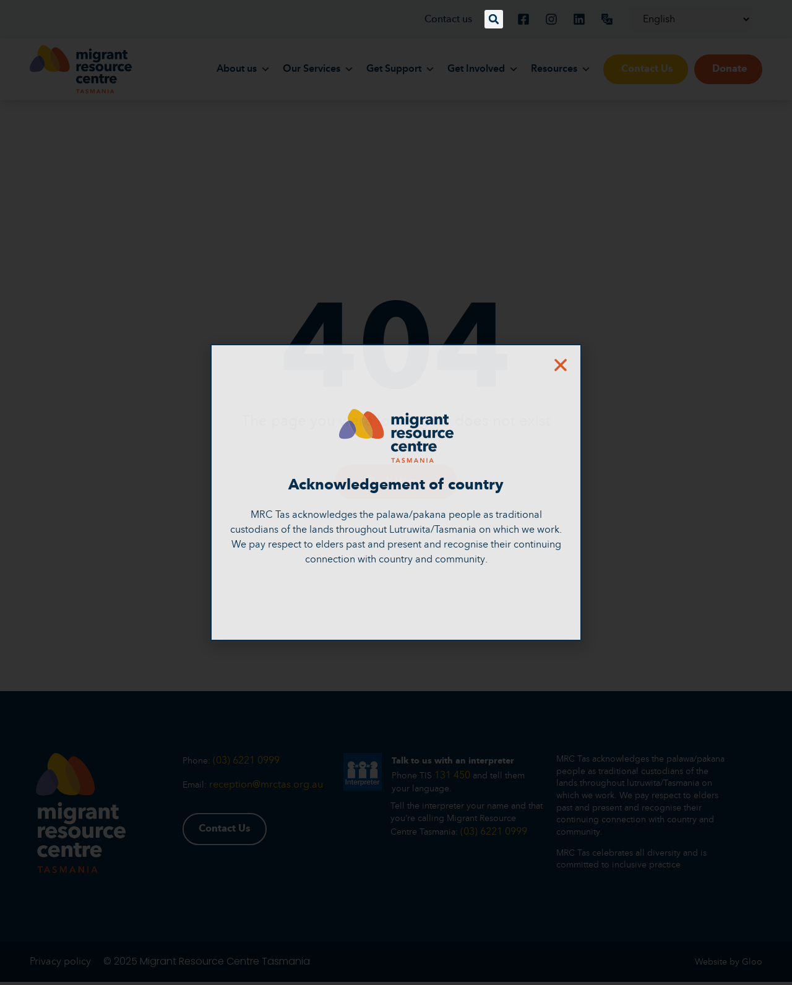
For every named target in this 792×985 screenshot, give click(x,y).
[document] (396, 492)
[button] (493, 19)
